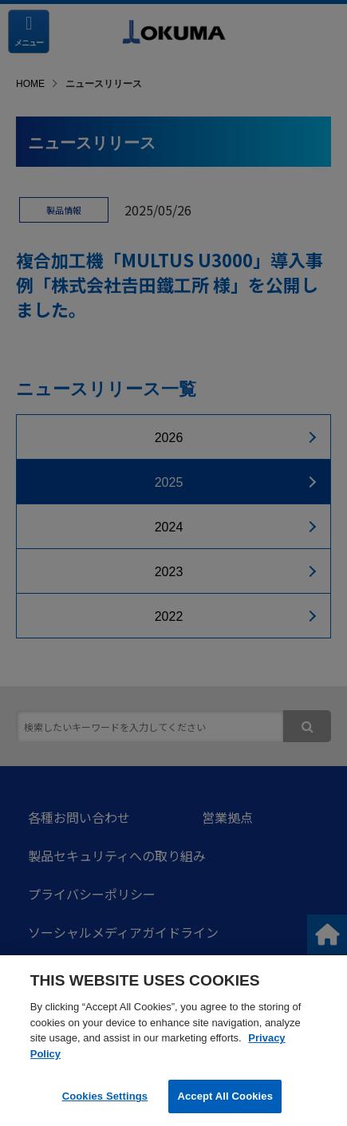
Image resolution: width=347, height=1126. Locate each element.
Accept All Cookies (225, 1096)
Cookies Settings (105, 1096)
